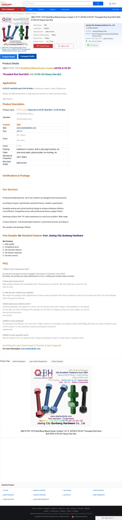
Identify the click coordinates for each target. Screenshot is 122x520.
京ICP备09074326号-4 (79, 517)
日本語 (69, 511)
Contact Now (43, 46)
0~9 (90, 513)
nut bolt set (67, 495)
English (116, 9)
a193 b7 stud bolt (57, 361)
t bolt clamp (67, 490)
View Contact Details (95, 41)
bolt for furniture (98, 490)
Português (75, 511)
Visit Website (92, 45)
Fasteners (28, 13)
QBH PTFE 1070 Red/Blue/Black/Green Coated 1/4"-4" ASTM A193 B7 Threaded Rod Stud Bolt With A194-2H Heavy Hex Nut (16, 49)
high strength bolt (99, 495)
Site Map (73, 508)
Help (67, 508)
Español (62, 511)
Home (30, 9)
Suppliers (53, 9)
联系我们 (87, 508)
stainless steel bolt (39, 490)
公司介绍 (80, 508)
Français (46, 511)
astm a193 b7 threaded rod (38, 361)
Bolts (34, 13)
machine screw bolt (39, 495)
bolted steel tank (8, 499)
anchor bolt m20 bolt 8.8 (41, 499)
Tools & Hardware (18, 13)
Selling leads (66, 9)
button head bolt (8, 495)
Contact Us (61, 508)
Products (41, 9)
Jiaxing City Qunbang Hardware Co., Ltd (100, 25)
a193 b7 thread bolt (19, 361)
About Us (54, 508)
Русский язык (54, 511)
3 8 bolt (5, 490)
